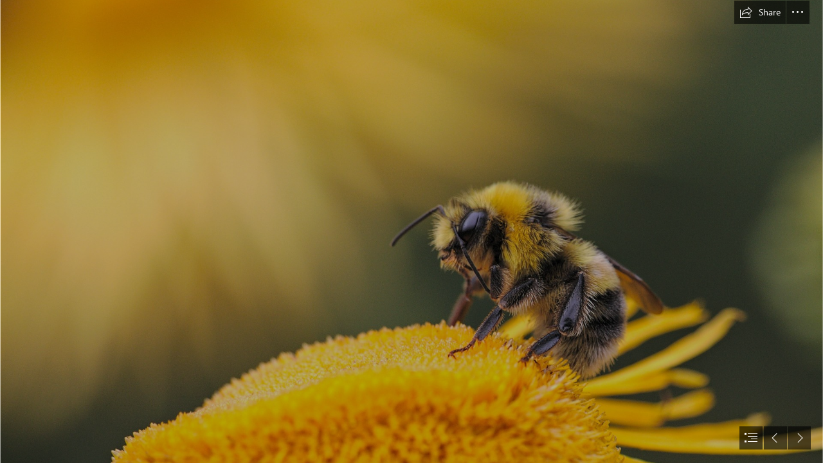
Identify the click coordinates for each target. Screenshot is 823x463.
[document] (411, 231)
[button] (760, 12)
